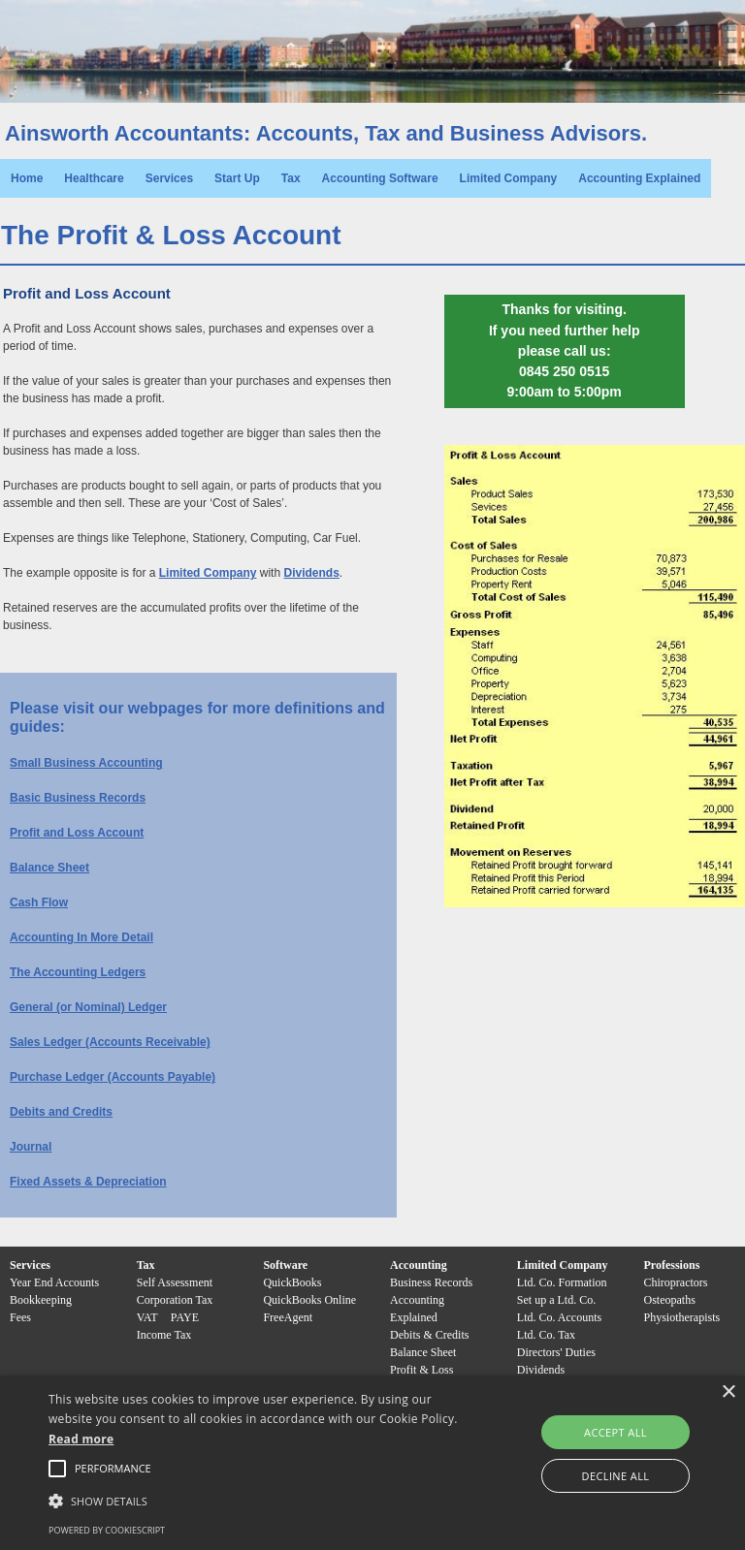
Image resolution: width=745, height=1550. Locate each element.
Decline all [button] (616, 1476)
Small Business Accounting (86, 763)
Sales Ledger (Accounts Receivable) (110, 1042)
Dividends (311, 573)
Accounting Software (380, 178)
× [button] (728, 1392)
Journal (30, 1147)
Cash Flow (39, 902)
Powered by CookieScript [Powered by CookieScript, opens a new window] (107, 1530)
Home (27, 178)
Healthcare (93, 178)
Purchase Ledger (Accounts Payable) (112, 1077)
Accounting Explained (639, 178)
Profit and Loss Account (77, 832)
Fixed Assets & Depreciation (88, 1181)
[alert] (372, 1463)
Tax (291, 178)
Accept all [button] (615, 1432)
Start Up (237, 178)
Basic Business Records (78, 798)
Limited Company (509, 178)
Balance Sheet (49, 867)
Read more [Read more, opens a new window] (81, 1439)
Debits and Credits (61, 1112)
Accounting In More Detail (81, 937)
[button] (113, 1468)
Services (169, 178)
